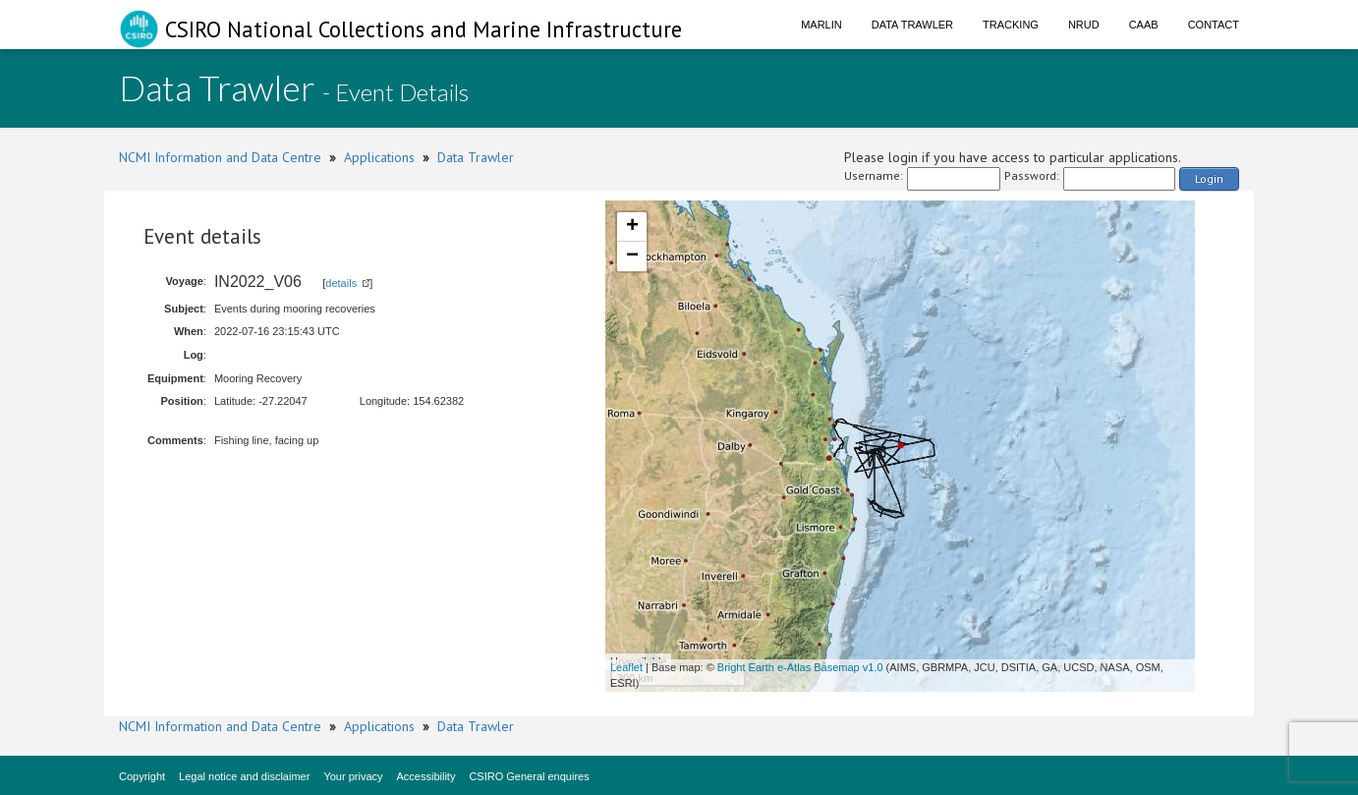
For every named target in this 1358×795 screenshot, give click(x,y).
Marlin (821, 24)
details (341, 283)
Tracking (1011, 24)
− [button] (632, 256)
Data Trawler (912, 24)
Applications (379, 157)
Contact (1213, 24)
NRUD (1084, 24)
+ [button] (632, 227)
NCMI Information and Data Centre (220, 157)
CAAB (1144, 24)
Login (1209, 178)
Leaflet (626, 667)
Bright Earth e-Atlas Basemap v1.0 (800, 667)
